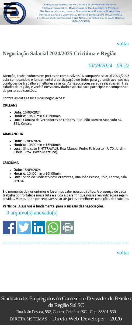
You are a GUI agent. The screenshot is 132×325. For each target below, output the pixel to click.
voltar (123, 43)
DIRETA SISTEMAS (28, 319)
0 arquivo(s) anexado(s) (32, 213)
